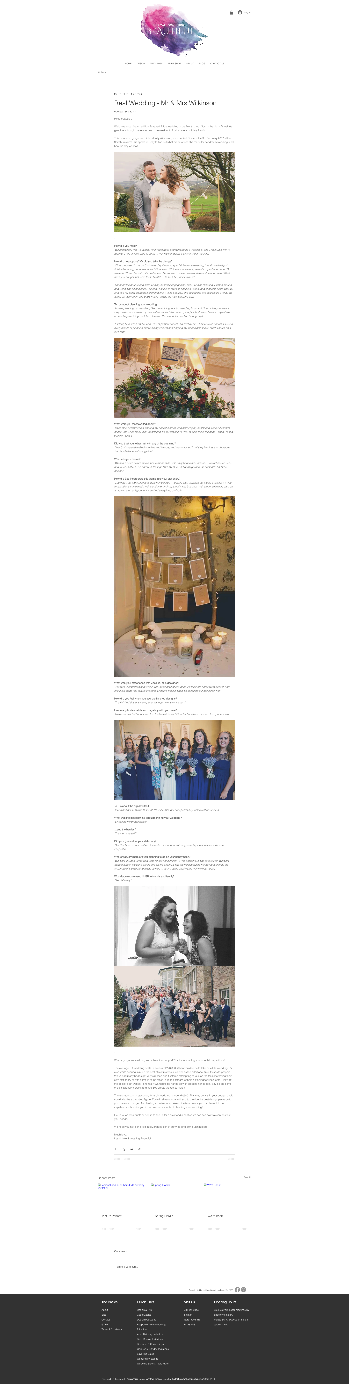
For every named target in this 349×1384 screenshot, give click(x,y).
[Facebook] (237, 1289)
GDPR (105, 1324)
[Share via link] (139, 1149)
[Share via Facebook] (115, 1149)
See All (247, 1177)
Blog (104, 1314)
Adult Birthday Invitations (150, 1334)
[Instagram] (243, 1289)
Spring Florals (164, 1216)
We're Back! (216, 1216)
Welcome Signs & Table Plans (153, 1363)
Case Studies (144, 1314)
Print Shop (142, 1329)
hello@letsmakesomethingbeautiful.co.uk (193, 1379)
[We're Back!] (227, 1197)
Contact (106, 1319)
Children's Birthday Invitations (153, 1348)
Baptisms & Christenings (150, 1344)
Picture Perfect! (112, 1216)
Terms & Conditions (112, 1329)
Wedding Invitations (147, 1358)
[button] (231, 12)
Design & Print (144, 1309)
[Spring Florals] (174, 1197)
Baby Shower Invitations (150, 1339)
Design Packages (146, 1319)
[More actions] (233, 94)
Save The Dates (145, 1353)
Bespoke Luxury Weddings (151, 1324)
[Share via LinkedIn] (131, 1149)
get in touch (228, 1319)
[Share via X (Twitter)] (123, 1149)
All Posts (102, 72)
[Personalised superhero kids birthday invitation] (121, 1197)
